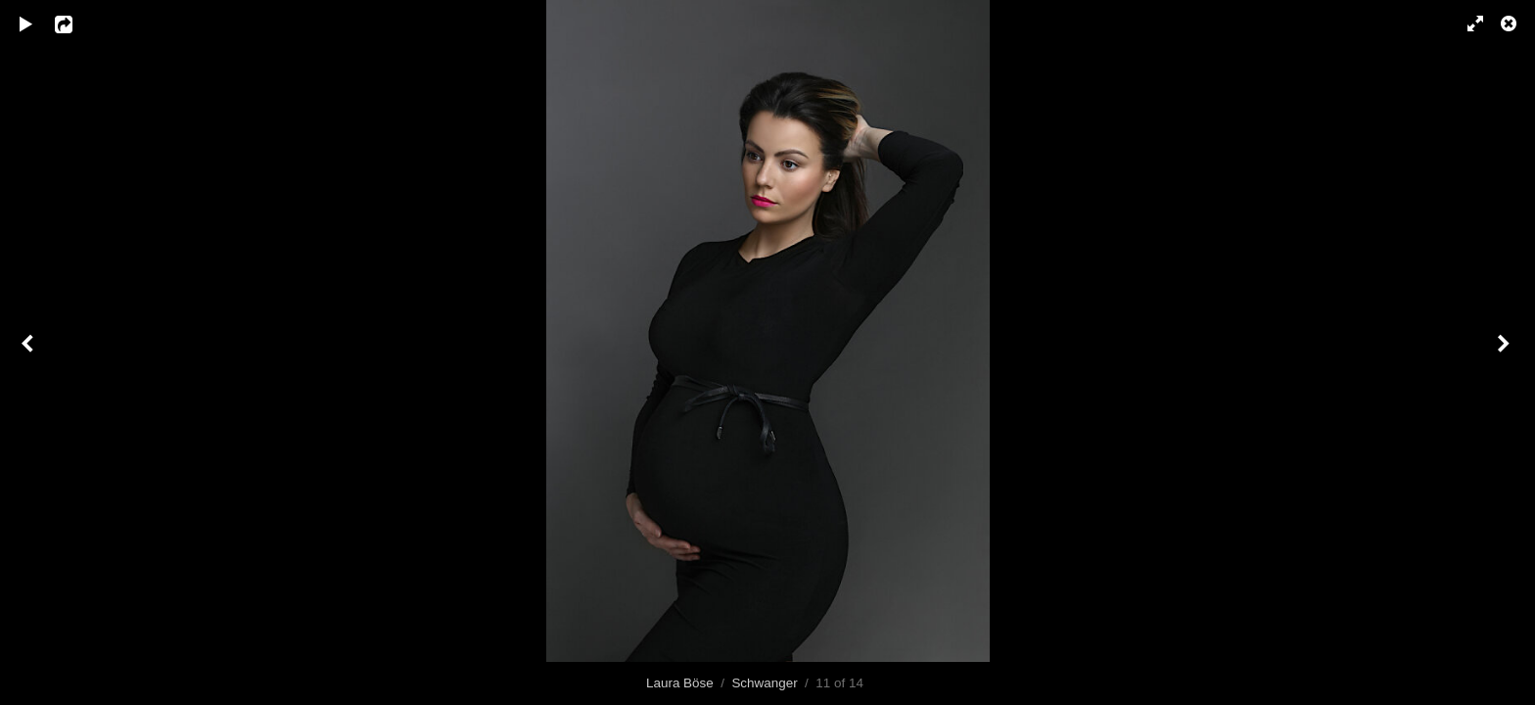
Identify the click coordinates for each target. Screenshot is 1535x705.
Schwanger (764, 683)
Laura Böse (680, 683)
